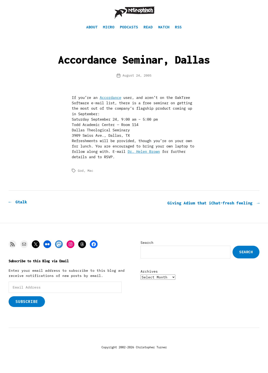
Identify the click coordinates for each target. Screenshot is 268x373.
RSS (178, 33)
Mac (90, 177)
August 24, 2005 (137, 82)
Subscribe (26, 307)
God (81, 177)
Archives (149, 277)
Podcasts (129, 33)
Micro (108, 33)
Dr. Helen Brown (144, 158)
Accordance (110, 104)
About (92, 33)
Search (147, 249)
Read (148, 33)
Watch (164, 33)
